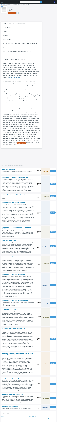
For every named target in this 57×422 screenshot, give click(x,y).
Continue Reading (21, 143)
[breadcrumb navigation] (28, 4)
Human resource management (7, 418)
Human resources (32, 416)
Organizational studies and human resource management (40, 418)
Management (3, 416)
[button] (2, 2)
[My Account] (55, 1)
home (2, 4)
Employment (3, 419)
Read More (53, 183)
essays (5, 4)
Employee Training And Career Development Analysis (18, 4)
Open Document (12, 13)
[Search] (41, 2)
